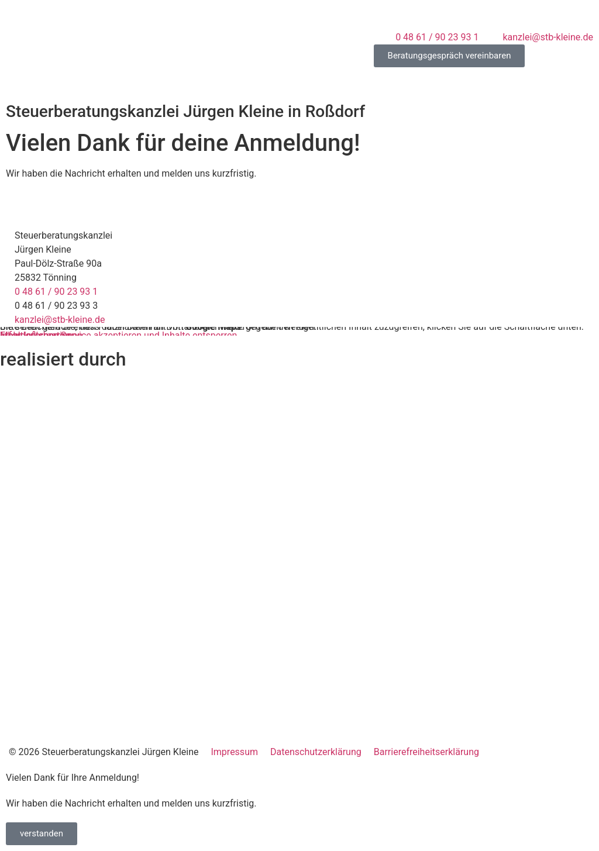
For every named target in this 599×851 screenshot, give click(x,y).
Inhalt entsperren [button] (35, 335)
